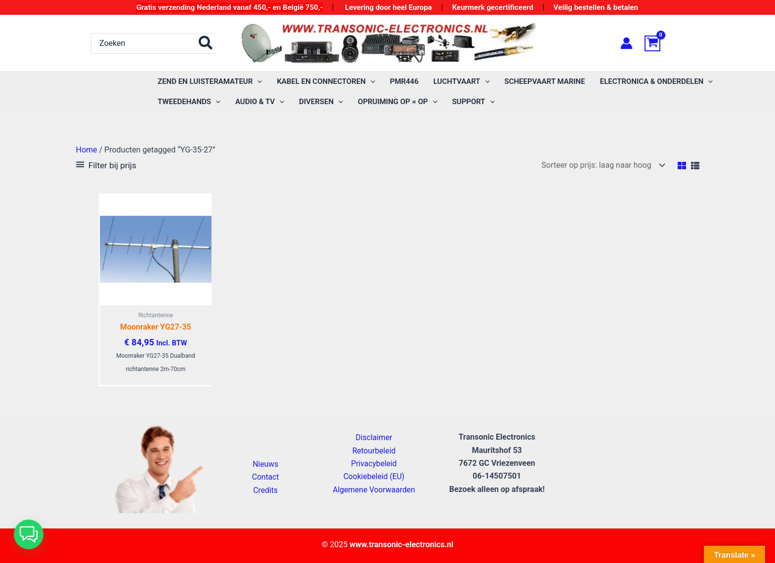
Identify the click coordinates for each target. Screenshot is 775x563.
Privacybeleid (373, 463)
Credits (265, 490)
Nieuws (266, 464)
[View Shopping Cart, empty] (664, 43)
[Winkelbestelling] (601, 165)
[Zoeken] (206, 43)
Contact (265, 477)
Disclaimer (373, 438)
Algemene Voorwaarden (374, 489)
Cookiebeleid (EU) (374, 477)
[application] (257, 82)
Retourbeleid (374, 450)
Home (86, 149)
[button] (28, 534)
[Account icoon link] (626, 43)
